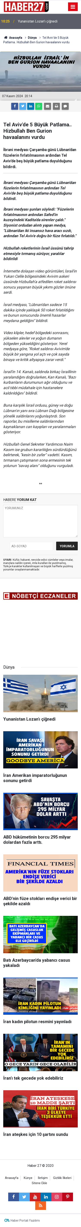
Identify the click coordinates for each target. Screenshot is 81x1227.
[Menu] (73, 7)
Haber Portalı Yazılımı (25, 1220)
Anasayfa (11, 1178)
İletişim (43, 1178)
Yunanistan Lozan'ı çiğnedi (37, 21)
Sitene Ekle (39, 1183)
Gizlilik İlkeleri (62, 1178)
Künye (28, 1178)
